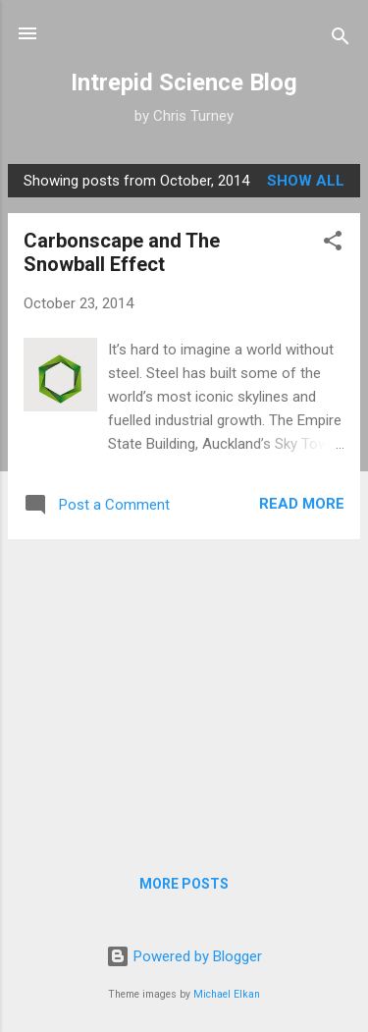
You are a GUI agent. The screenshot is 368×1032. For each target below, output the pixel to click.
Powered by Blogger (184, 956)
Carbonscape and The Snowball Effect (122, 252)
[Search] (340, 40)
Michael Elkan (226, 994)
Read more (301, 504)
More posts (184, 884)
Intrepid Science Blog (184, 82)
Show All (305, 181)
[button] (332, 244)
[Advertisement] (184, 692)
